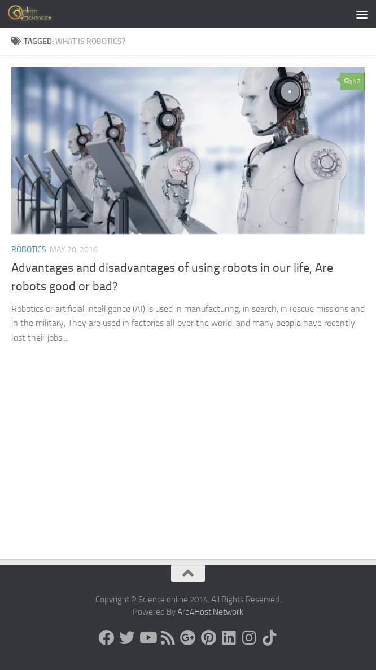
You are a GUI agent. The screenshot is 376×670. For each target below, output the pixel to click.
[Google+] (188, 638)
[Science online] (107, 638)
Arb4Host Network (210, 612)
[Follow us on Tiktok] (269, 638)
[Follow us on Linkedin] (229, 638)
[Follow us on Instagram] (249, 638)
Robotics (28, 249)
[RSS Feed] (168, 638)
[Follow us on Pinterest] (208, 638)
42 (352, 81)
